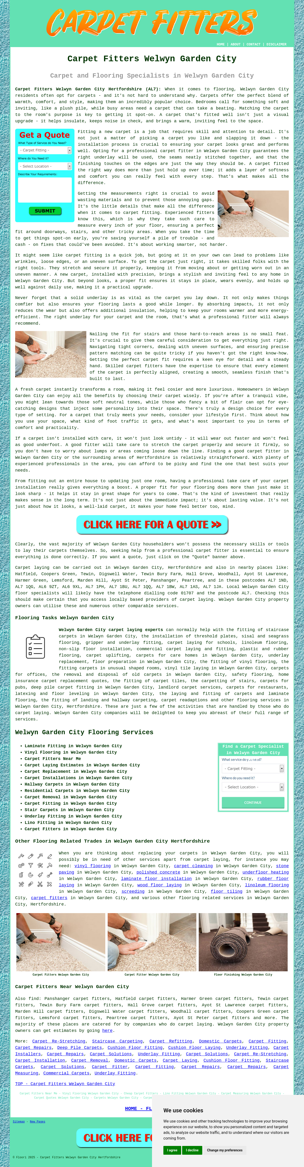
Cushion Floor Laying (194, 1047)
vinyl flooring (92, 866)
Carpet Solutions (111, 1054)
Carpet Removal (89, 1060)
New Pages (37, 1121)
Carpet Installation (40, 1060)
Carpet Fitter (110, 1067)
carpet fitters (49, 898)
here (107, 1030)
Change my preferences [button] (224, 1150)
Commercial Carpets (66, 1073)
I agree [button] (172, 1150)
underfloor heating (266, 872)
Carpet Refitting (170, 1041)
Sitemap (19, 1121)
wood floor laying (160, 885)
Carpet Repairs (33, 1047)
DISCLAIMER (276, 44)
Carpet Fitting (267, 1041)
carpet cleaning (193, 866)
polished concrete (158, 872)
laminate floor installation (156, 878)
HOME (221, 44)
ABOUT (236, 44)
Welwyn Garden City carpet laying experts (111, 630)
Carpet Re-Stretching (58, 1041)
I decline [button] (192, 1150)
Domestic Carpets (220, 1041)
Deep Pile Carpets (79, 1047)
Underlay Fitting (247, 1047)
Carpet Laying (180, 1060)
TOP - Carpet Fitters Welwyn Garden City (65, 1084)
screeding (132, 891)
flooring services (259, 700)
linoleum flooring (267, 885)
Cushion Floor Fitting (135, 1047)
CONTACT (254, 44)
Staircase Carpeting (117, 1041)
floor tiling (227, 891)
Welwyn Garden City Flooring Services (84, 732)
